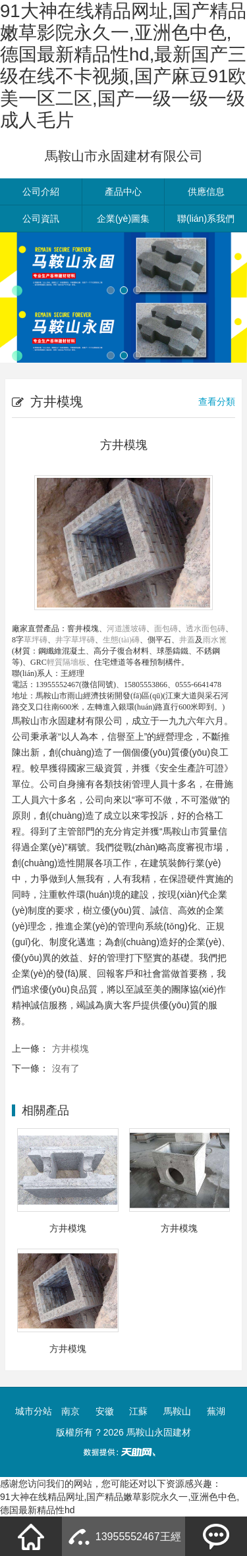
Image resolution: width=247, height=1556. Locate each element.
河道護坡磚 (126, 628)
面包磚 (166, 628)
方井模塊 (70, 1048)
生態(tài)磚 (121, 639)
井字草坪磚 (75, 639)
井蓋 (187, 639)
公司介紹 (40, 191)
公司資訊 (40, 218)
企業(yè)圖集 (123, 218)
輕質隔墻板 (66, 662)
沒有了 (66, 1068)
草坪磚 (35, 639)
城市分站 (33, 1411)
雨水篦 (215, 639)
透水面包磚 (205, 628)
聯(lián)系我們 (205, 218)
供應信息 (206, 191)
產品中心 (123, 191)
